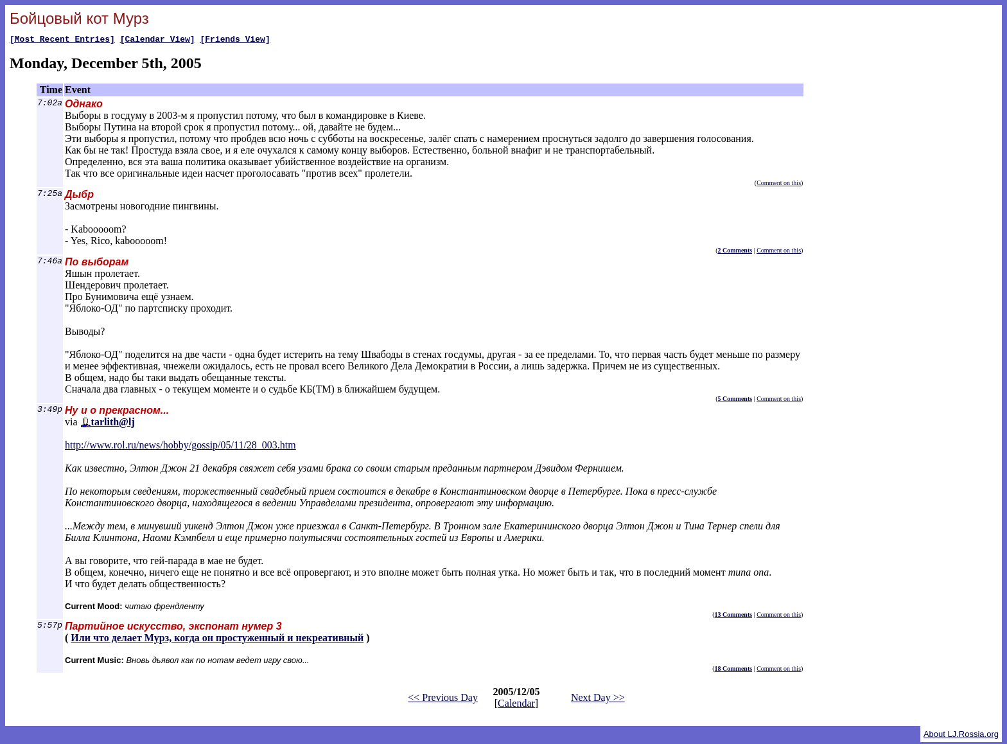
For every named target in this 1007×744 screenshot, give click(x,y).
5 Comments (735, 400)
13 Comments (734, 616)
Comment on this (779, 184)
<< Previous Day (443, 699)
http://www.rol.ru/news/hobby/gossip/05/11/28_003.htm (180, 446)
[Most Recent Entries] (62, 40)
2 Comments (735, 252)
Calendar (516, 705)
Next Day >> (598, 699)
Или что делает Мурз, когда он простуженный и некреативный (217, 639)
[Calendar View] (157, 40)
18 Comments (734, 670)
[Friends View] (235, 40)
